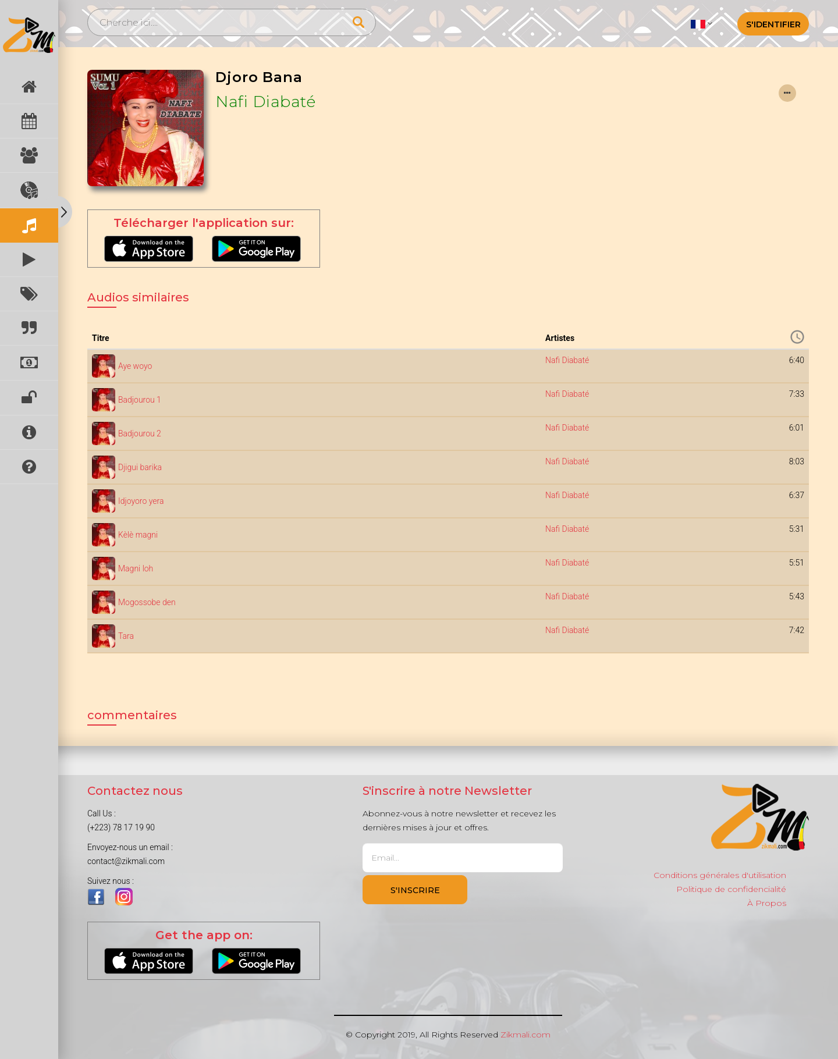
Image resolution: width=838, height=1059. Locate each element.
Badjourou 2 (139, 433)
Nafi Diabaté (265, 101)
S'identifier (773, 24)
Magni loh (135, 568)
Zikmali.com (525, 1034)
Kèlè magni (138, 534)
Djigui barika (140, 467)
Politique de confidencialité (731, 889)
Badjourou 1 (139, 399)
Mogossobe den (147, 602)
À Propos (766, 903)
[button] (701, 23)
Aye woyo (135, 366)
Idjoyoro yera (141, 501)
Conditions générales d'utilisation (720, 875)
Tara (126, 636)
